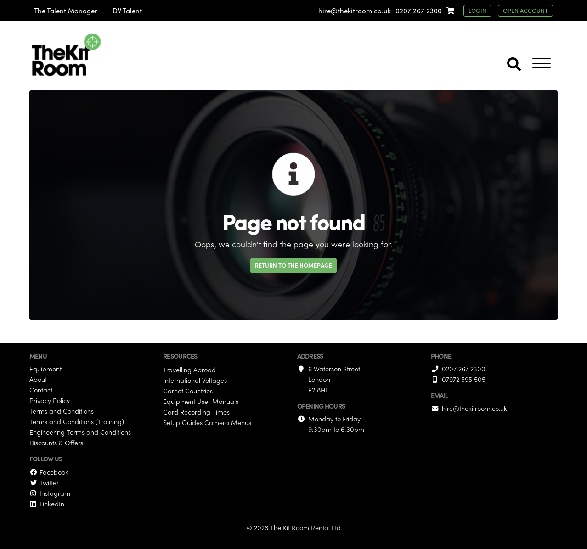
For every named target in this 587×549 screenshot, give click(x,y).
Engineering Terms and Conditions (80, 432)
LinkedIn (46, 503)
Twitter (44, 482)
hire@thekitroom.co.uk (354, 11)
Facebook (48, 471)
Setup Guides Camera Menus (207, 422)
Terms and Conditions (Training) (76, 421)
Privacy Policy (49, 400)
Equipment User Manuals (200, 401)
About (38, 379)
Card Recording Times (196, 411)
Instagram (49, 493)
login (477, 10)
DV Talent (127, 11)
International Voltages (195, 380)
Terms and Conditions (61, 410)
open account (525, 10)
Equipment (45, 368)
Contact (40, 389)
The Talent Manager (65, 11)
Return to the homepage (293, 265)
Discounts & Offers (56, 442)
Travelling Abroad (189, 369)
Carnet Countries (188, 390)
